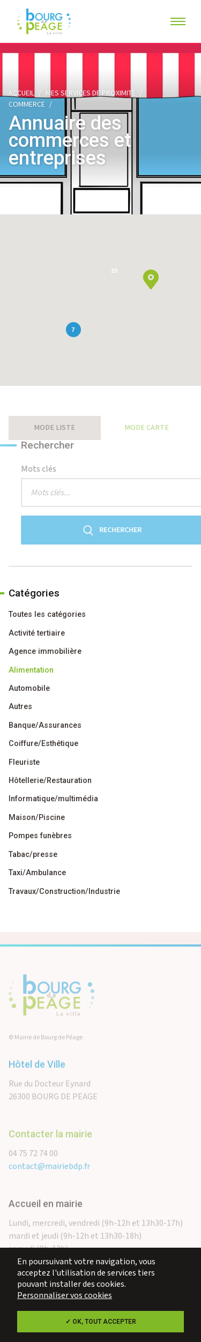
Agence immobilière (45, 651)
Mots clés (51, 469)
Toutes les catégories (47, 614)
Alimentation (31, 670)
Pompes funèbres (40, 835)
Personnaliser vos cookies (64, 1295)
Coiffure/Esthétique (43, 743)
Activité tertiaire (37, 633)
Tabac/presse (33, 854)
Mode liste (54, 428)
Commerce (27, 104)
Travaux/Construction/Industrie (64, 891)
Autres (20, 706)
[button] (151, 279)
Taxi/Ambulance (37, 872)
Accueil (21, 93)
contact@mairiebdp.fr (49, 1179)
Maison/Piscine (37, 817)
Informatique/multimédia (53, 798)
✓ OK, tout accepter (100, 1321)
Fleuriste (24, 762)
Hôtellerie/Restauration (50, 780)
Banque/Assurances (45, 725)
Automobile (29, 688)
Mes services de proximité (91, 93)
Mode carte (146, 428)
